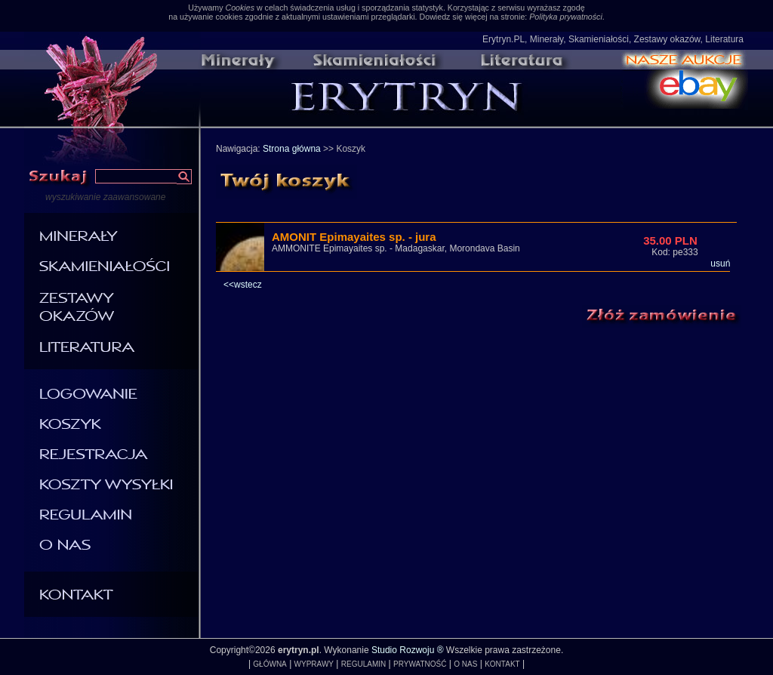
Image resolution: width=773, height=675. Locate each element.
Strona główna (292, 148)
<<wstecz (242, 284)
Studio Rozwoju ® (407, 650)
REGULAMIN (363, 664)
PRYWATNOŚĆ (419, 664)
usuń (720, 263)
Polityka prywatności (565, 16)
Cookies (239, 7)
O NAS (465, 664)
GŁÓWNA (269, 664)
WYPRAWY (314, 664)
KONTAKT (502, 664)
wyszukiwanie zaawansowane (105, 197)
